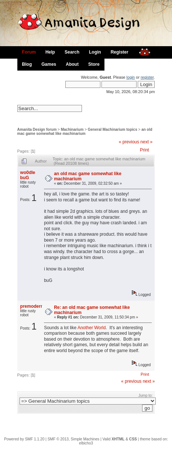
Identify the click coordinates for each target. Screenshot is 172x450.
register (147, 77)
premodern (32, 306)
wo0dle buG (27, 175)
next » (146, 141)
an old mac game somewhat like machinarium (84, 131)
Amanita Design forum (37, 129)
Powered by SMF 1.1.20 (24, 439)
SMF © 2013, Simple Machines (74, 439)
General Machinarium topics (112, 129)
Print (144, 150)
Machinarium (72, 129)
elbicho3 (86, 443)
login (131, 77)
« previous (129, 141)
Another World (92, 327)
